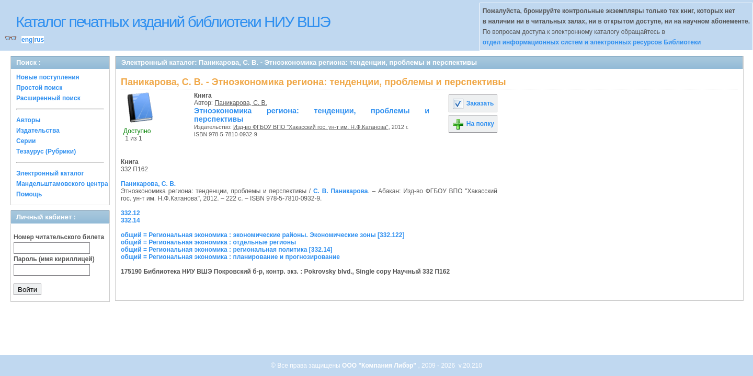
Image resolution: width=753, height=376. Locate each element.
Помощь (29, 194)
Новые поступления (47, 77)
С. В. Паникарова (340, 191)
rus (39, 39)
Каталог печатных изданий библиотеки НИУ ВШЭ (173, 21)
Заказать (473, 103)
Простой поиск (39, 87)
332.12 (130, 213)
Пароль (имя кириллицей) (54, 259)
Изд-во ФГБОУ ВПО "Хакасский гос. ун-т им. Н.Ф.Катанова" (311, 127)
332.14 (130, 220)
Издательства (38, 130)
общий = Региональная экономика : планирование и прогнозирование (230, 257)
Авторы (28, 120)
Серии (26, 141)
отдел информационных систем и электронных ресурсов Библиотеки (592, 42)
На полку (473, 123)
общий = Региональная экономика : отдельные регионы (208, 242)
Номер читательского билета (59, 237)
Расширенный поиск (48, 98)
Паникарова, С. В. (241, 103)
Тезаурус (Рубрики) (46, 151)
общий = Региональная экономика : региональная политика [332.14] (227, 249)
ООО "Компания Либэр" (380, 365)
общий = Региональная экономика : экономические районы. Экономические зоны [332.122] (262, 235)
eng (26, 39)
